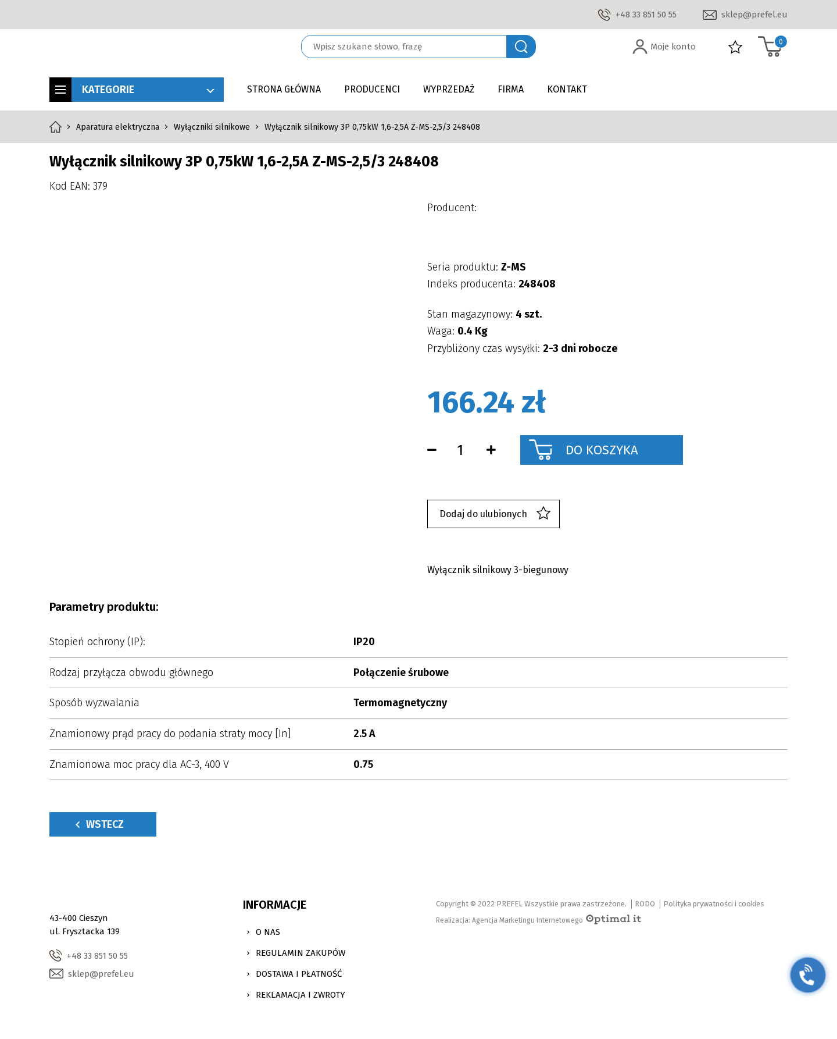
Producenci (372, 89)
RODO (645, 903)
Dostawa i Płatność (299, 974)
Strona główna (284, 89)
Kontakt (567, 89)
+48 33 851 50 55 (646, 14)
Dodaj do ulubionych (494, 514)
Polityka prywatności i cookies (713, 903)
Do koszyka (602, 450)
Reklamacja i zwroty (300, 995)
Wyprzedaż (448, 89)
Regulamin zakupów (300, 953)
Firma (511, 89)
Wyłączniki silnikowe (212, 127)
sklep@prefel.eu (754, 14)
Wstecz (100, 824)
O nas (268, 932)
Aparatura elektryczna (117, 127)
